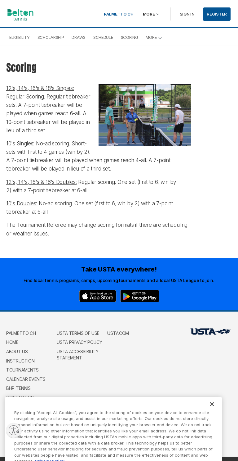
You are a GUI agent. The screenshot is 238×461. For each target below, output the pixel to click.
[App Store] (98, 296)
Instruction (20, 360)
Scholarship (50, 37)
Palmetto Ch (119, 13)
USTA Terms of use (78, 333)
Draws (79, 37)
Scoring (129, 37)
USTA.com (118, 333)
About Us (17, 351)
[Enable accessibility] (13, 430)
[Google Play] (139, 296)
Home (12, 342)
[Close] (212, 411)
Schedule (103, 37)
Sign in (187, 13)
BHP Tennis (18, 388)
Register (217, 13)
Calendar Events (26, 379)
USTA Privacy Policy (79, 342)
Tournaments (22, 369)
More (149, 13)
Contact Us (20, 397)
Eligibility (19, 37)
